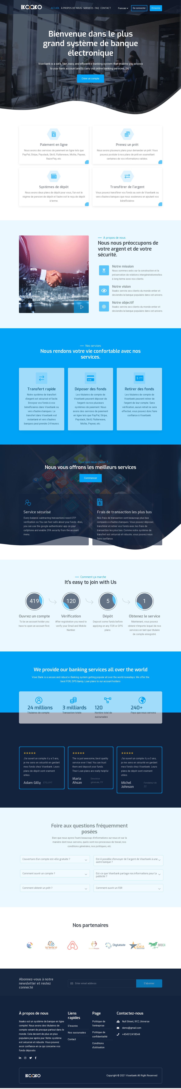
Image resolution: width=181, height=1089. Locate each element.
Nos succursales (77, 1033)
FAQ (97, 8)
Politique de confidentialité (99, 1035)
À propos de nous (71, 8)
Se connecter (139, 8)
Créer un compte (90, 78)
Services (88, 8)
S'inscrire (155, 8)
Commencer (90, 479)
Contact (106, 8)
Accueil (55, 8)
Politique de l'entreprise (98, 1024)
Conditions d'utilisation (98, 1046)
